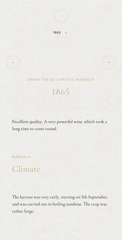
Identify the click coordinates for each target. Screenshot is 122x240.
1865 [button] (57, 33)
